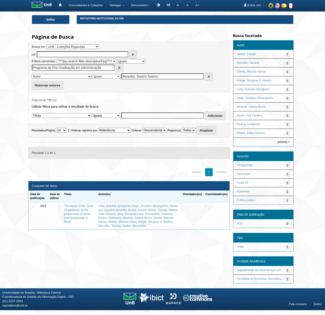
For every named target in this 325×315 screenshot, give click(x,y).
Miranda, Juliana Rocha (137, 218)
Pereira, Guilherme (110, 218)
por (34, 54)
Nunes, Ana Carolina (249, 115)
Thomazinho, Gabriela (158, 214)
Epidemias (243, 191)
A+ (197, 5)
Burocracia (243, 174)
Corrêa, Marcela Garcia (251, 71)
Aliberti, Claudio (157, 210)
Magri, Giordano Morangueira (150, 206)
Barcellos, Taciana (109, 225)
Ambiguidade (245, 165)
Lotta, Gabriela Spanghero (114, 206)
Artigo (240, 246)
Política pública (246, 200)
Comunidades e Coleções (85, 5)
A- (178, 5)
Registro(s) (174, 130)
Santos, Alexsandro (134, 225)
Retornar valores (47, 85)
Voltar (50, 19)
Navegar (117, 5)
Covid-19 (242, 182)
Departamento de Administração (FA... (260, 270)
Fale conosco (298, 304)
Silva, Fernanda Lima (130, 214)
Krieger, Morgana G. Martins (155, 221)
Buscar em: (39, 47)
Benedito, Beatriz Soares (131, 210)
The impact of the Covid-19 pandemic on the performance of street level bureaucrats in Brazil (79, 213)
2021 (240, 223)
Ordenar (136, 130)
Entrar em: (254, 5)
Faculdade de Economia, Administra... (260, 278)
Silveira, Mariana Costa (122, 221)
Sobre (318, 304)
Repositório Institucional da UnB (102, 18)
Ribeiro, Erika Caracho (251, 133)
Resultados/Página (43, 130)
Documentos (140, 5)
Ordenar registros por (84, 130)
